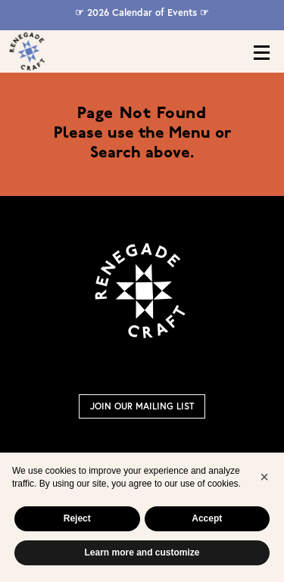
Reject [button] (77, 518)
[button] (264, 477)
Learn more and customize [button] (141, 552)
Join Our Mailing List (142, 406)
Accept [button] (207, 518)
